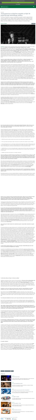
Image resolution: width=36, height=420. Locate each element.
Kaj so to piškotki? (18, 4)
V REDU (18, 2)
